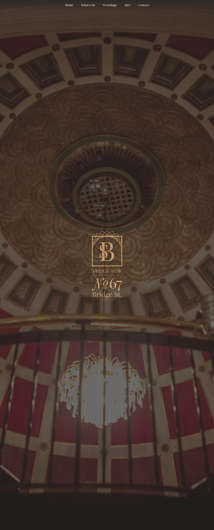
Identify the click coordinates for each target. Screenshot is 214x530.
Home (69, 5)
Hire (128, 5)
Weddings (110, 5)
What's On (88, 5)
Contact (143, 5)
